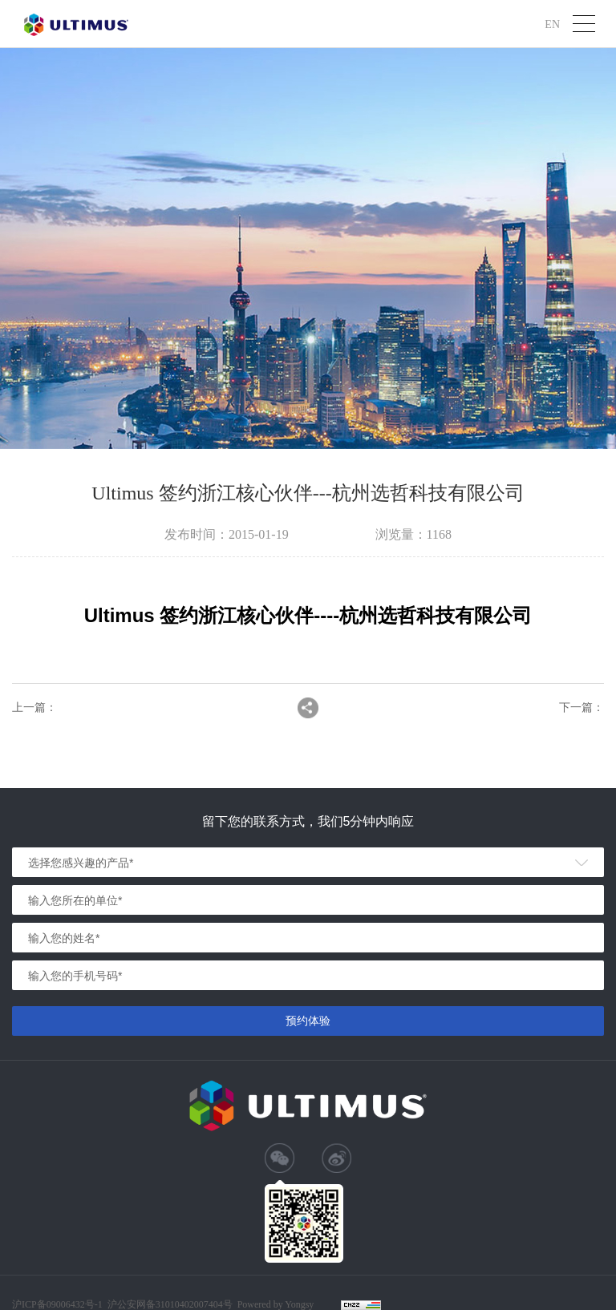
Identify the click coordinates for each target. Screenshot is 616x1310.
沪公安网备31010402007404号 (170, 1304)
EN (552, 24)
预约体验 (308, 1020)
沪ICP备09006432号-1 (57, 1304)
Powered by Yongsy (275, 1304)
